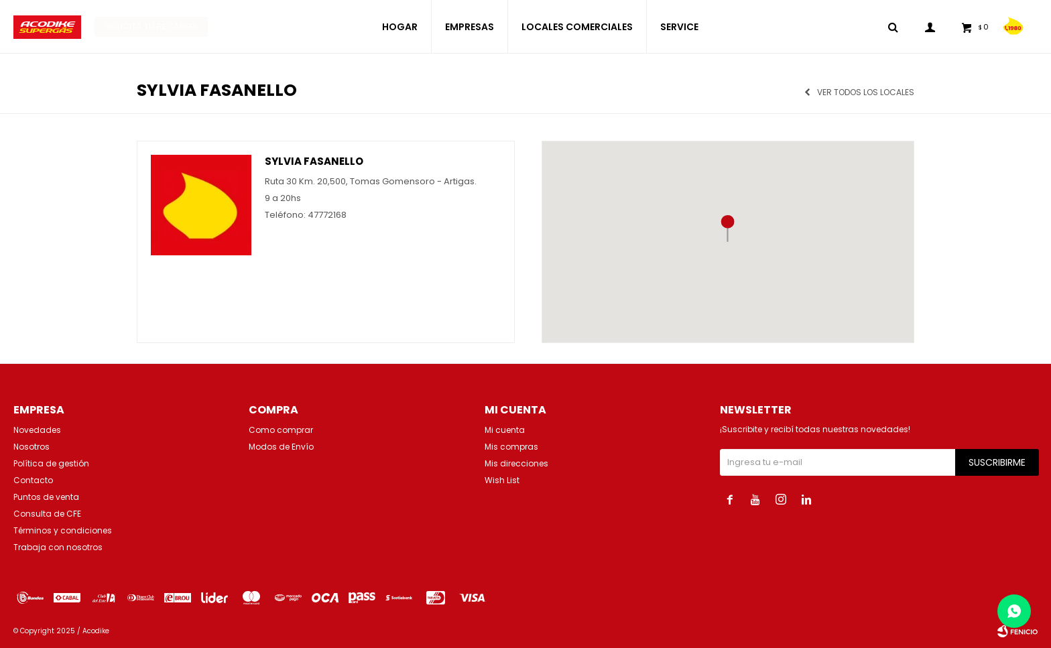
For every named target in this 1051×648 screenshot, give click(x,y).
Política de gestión (51, 463)
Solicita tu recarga (151, 26)
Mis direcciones (516, 463)
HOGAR (400, 27)
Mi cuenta (505, 430)
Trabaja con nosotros (58, 547)
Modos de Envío (281, 446)
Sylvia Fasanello (314, 161)
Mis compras (511, 446)
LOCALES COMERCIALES (577, 27)
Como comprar (281, 430)
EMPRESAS (469, 27)
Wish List (502, 480)
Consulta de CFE (47, 513)
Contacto (33, 480)
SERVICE (679, 27)
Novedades (37, 430)
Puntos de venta (46, 497)
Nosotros (31, 446)
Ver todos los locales (865, 92)
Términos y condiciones (62, 530)
